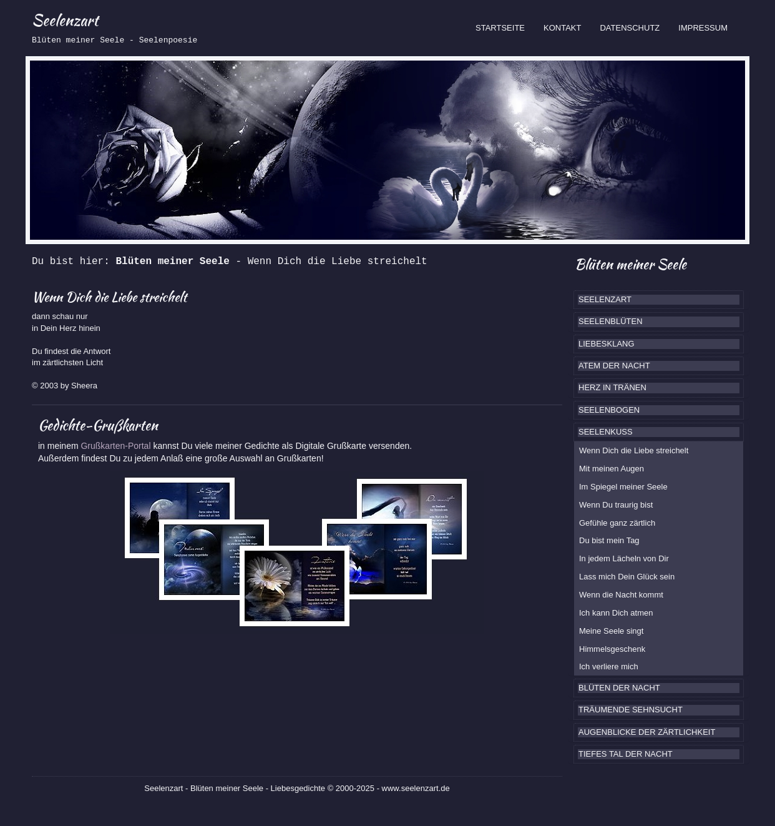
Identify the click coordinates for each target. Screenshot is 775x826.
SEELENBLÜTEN (610, 321)
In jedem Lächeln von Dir (624, 558)
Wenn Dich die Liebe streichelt (633, 450)
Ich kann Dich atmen (616, 612)
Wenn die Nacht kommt (621, 594)
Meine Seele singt (611, 631)
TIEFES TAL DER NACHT (625, 754)
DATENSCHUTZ (630, 27)
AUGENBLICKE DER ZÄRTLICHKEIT (646, 732)
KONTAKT (562, 27)
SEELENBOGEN (609, 410)
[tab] (658, 299)
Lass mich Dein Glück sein (627, 576)
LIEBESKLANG (606, 343)
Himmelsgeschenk (612, 649)
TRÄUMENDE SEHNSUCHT (630, 709)
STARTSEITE (504, 26)
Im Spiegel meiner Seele (623, 486)
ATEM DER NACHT (614, 365)
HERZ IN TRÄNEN (612, 387)
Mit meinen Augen (611, 468)
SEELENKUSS (605, 431)
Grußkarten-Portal (116, 446)
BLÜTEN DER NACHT (619, 687)
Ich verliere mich (608, 666)
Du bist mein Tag (609, 540)
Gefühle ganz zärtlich (617, 523)
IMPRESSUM (703, 27)
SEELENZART (604, 299)
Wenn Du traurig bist (616, 504)
